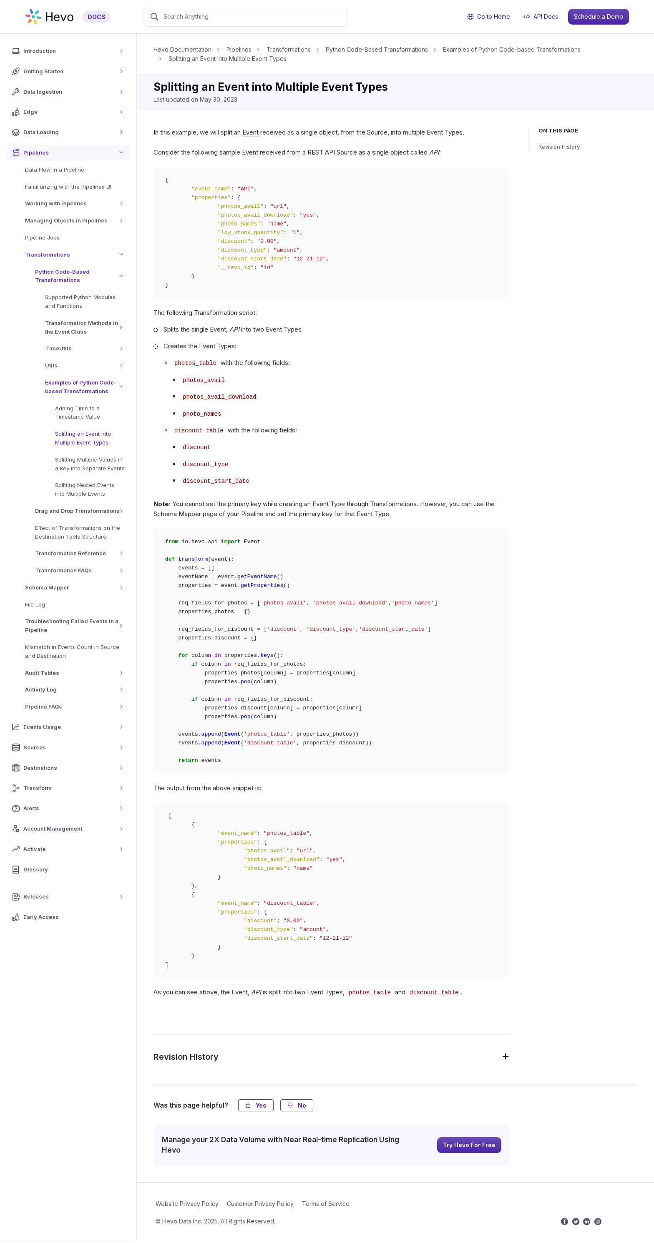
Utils (87, 365)
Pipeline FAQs (77, 706)
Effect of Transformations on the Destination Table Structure (77, 532)
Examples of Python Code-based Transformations (87, 387)
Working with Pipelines (77, 203)
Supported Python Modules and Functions (80, 301)
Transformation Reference (82, 553)
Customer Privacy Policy (260, 1203)
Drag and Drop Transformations (82, 511)
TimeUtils (87, 348)
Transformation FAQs (82, 570)
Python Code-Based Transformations (82, 276)
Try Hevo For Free (469, 1144)
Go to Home (488, 16)
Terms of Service (326, 1203)
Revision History (559, 146)
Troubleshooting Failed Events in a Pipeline (77, 625)
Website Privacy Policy (187, 1203)
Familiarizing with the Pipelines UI (68, 186)
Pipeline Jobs (42, 237)
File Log (35, 604)
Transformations (77, 254)
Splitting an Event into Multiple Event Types (83, 438)
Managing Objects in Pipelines (77, 220)
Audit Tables (77, 673)
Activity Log (77, 689)
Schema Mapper (77, 587)
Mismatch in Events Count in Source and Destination (72, 651)
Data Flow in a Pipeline (54, 169)
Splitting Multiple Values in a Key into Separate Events (90, 464)
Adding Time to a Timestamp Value (77, 412)
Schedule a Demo (598, 16)
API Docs (540, 16)
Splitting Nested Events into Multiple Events (84, 489)
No (296, 1105)
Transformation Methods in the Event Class (87, 327)
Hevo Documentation (182, 49)
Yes (256, 1105)
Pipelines (239, 49)
